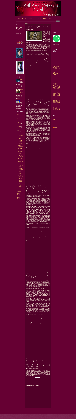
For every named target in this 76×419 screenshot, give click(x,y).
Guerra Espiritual (55, 75)
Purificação (54, 91)
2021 (18, 119)
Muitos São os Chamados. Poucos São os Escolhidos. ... (20, 168)
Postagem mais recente (29, 409)
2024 (18, 115)
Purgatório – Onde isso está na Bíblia (20, 162)
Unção (53, 103)
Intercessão (55, 73)
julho (19, 130)
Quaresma (58, 95)
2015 (18, 197)
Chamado (29, 379)
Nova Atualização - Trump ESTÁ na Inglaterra (20, 176)
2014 (18, 198)
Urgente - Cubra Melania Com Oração (20, 149)
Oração (54, 65)
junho (19, 131)
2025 (18, 114)
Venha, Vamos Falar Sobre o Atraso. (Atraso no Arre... (20, 156)
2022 (18, 118)
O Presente (19, 171)
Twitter (54, 119)
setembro (19, 127)
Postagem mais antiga (46, 409)
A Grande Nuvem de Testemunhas (56, 82)
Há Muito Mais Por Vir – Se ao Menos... (21, 91)
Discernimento (56, 77)
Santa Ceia (58, 102)
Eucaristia (54, 106)
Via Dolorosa (56, 110)
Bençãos (54, 96)
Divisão (59, 93)
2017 (18, 194)
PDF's (35, 18)
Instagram (54, 120)
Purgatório (54, 94)
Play (26, 18)
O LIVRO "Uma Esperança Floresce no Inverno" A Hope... (20, 182)
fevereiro (19, 191)
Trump (58, 85)
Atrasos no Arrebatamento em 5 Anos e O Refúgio (20, 165)
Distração (58, 92)
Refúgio (58, 87)
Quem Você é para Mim (21, 101)
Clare (59, 94)
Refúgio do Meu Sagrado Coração (20, 159)
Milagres (58, 101)
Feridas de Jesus (57, 103)
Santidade (54, 85)
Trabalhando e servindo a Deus (56, 68)
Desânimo (54, 93)
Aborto (56, 100)
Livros (39, 18)
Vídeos (54, 100)
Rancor (59, 107)
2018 (18, 193)
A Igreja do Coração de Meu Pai (20, 138)
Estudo (59, 96)
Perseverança (56, 66)
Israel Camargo (56, 127)
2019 (18, 122)
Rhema (49, 18)
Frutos (56, 101)
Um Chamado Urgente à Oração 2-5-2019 (20, 186)
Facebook (54, 123)
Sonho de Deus (55, 108)
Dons (57, 80)
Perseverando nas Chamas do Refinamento (20, 141)
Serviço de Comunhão (56, 99)
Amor (54, 72)
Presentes (54, 84)
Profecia (54, 95)
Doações (30, 18)
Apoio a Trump (56, 79)
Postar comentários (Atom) (31, 411)
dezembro (19, 123)
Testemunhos (55, 89)
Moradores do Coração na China (20, 143)
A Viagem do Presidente (20, 179)
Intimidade (55, 70)
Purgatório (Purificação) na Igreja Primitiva (20, 146)
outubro (19, 126)
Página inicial (20, 18)
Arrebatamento (56, 63)
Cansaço (58, 88)
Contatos (44, 18)
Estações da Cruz (55, 107)
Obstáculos (54, 102)
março (19, 190)
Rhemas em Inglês (55, 118)
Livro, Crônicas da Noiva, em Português (19, 39)
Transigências (56, 109)
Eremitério (54, 88)
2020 (18, 121)
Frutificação (58, 106)
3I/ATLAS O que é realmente (21, 80)
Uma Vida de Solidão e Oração (20, 173)
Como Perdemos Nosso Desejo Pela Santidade (20, 135)
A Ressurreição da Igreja (56, 86)
